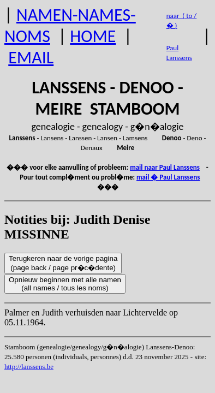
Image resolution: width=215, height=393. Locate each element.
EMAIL (30, 57)
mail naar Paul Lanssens (165, 167)
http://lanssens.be (28, 366)
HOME (93, 36)
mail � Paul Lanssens (168, 177)
